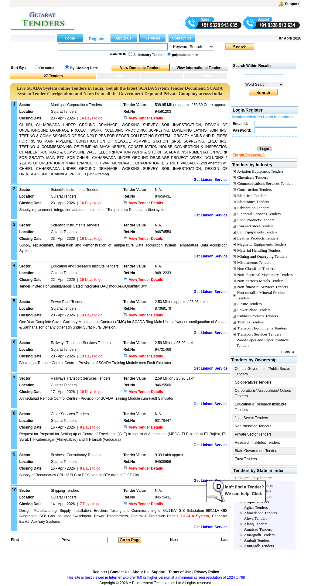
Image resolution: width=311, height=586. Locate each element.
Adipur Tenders (256, 502)
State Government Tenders (256, 451)
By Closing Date (84, 68)
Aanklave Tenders (258, 485)
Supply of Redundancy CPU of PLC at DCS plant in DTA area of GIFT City (79, 475)
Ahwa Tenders (255, 518)
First (14, 540)
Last (225, 540)
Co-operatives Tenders (253, 382)
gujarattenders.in (185, 55)
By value (46, 68)
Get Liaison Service (210, 180)
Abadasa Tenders (258, 491)
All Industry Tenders (148, 55)
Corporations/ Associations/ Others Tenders (263, 393)
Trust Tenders (246, 459)
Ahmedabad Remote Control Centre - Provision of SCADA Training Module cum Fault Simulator (96, 398)
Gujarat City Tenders (255, 477)
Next (174, 540)
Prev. (65, 540)
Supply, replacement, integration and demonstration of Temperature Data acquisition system (93, 210)
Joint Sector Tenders (251, 418)
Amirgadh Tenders (259, 545)
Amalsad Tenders (258, 529)
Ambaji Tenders (257, 540)
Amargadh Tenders (259, 535)
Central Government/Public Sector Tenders (262, 371)
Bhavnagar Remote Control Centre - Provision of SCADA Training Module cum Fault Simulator (95, 363)
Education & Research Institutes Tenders (261, 407)
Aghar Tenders (256, 507)
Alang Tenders (256, 524)
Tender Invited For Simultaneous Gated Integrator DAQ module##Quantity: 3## (83, 286)
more (285, 352)
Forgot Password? (249, 155)
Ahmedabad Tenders (260, 513)
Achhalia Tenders (258, 496)
